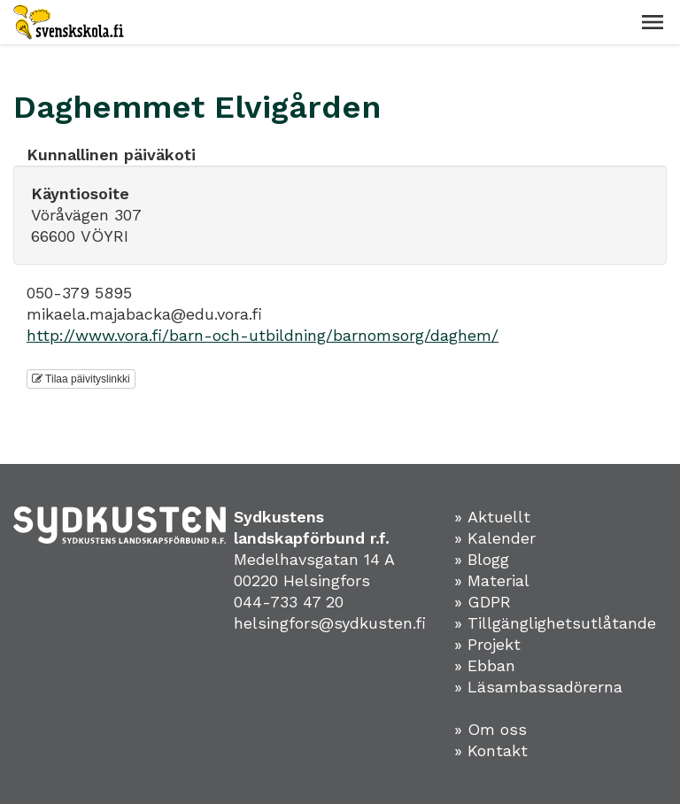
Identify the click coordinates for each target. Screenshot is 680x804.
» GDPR (482, 601)
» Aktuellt (492, 516)
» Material (491, 580)
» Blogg (481, 559)
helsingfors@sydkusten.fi (330, 623)
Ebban (491, 665)
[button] (652, 22)
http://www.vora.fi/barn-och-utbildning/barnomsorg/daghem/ (262, 335)
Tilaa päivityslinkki (81, 379)
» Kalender (495, 538)
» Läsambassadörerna (538, 686)
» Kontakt (491, 750)
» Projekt (487, 644)
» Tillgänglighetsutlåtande (555, 623)
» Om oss (490, 729)
